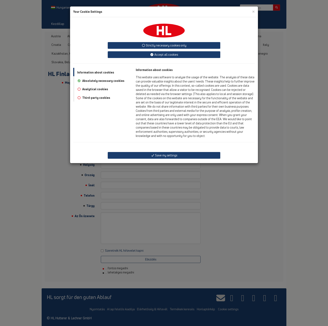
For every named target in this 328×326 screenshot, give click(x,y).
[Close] (253, 11)
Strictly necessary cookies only (164, 45)
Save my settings (164, 155)
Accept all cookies (164, 55)
